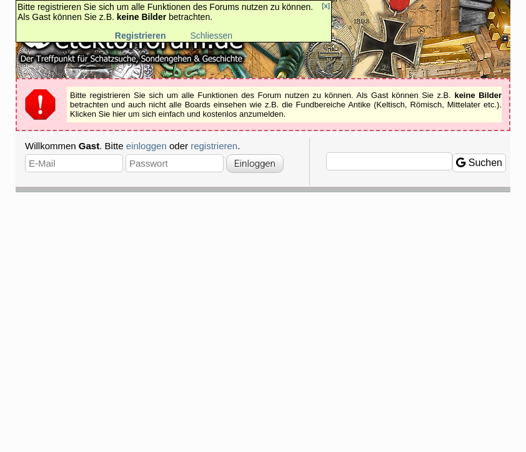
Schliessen (211, 36)
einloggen (146, 145)
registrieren (214, 145)
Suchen (479, 162)
